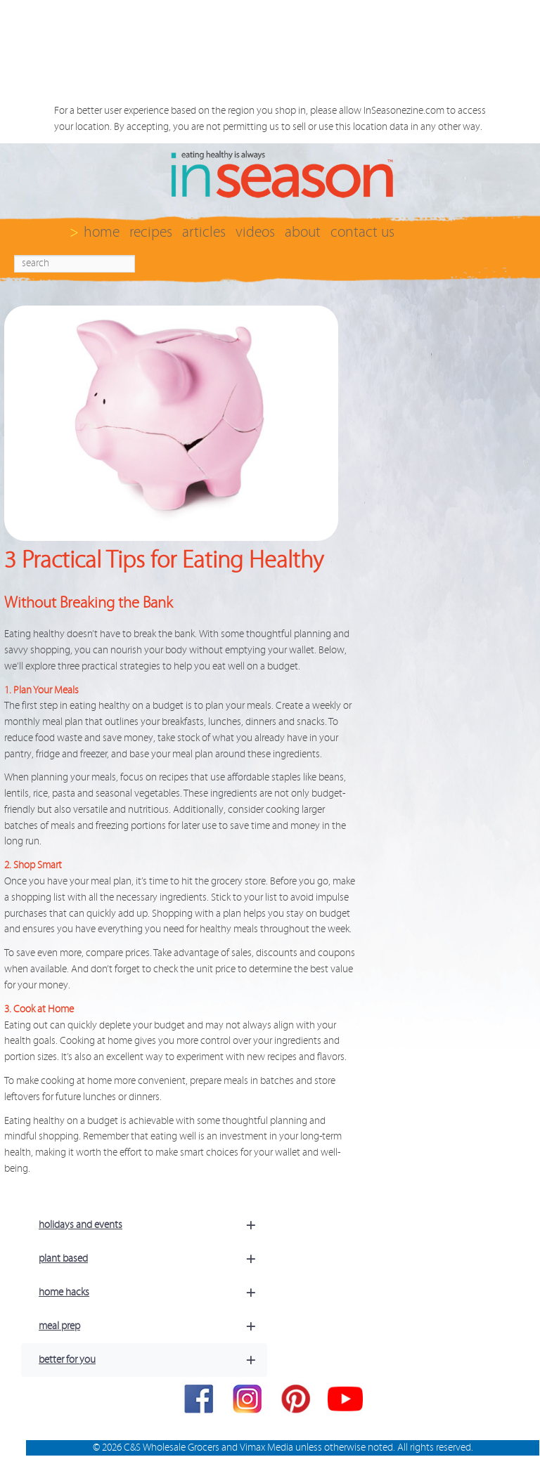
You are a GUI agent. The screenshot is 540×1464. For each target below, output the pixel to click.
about (303, 232)
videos (255, 232)
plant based (153, 1259)
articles (204, 232)
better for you (153, 1360)
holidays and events (153, 1225)
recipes (150, 232)
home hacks (153, 1292)
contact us (362, 232)
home (102, 232)
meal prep (153, 1326)
